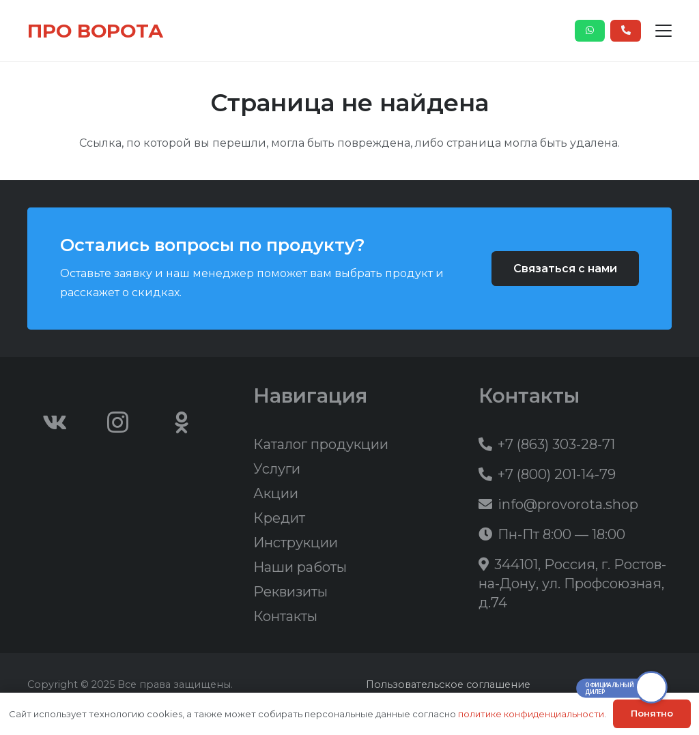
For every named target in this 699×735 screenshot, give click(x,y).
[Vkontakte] (54, 422)
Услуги (276, 469)
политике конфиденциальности (531, 713)
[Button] (590, 31)
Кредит (279, 518)
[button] (663, 31)
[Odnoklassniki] (181, 422)
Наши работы (300, 567)
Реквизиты (290, 591)
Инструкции (295, 542)
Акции (275, 493)
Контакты (285, 616)
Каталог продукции (320, 444)
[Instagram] (118, 422)
